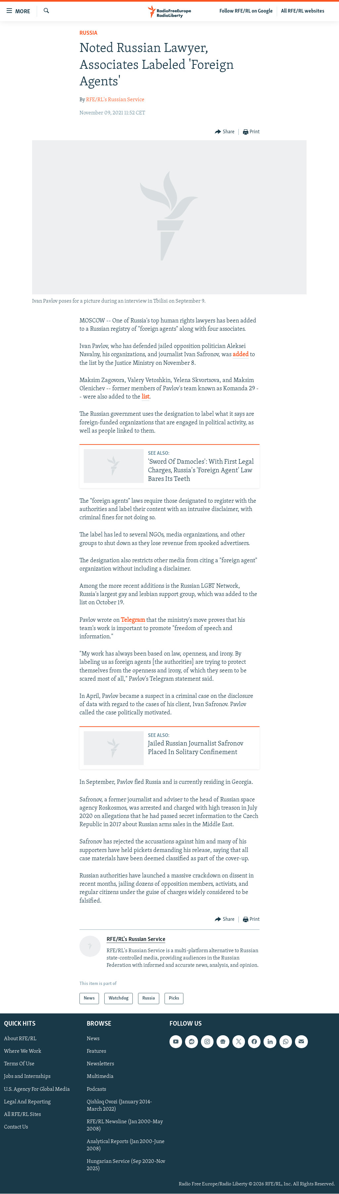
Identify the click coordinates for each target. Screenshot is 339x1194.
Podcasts (96, 1089)
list (145, 397)
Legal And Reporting (27, 1102)
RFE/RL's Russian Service (115, 100)
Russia (88, 33)
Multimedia (100, 1077)
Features (96, 1051)
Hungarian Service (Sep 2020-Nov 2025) (126, 1165)
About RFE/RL (20, 1039)
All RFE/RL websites (302, 11)
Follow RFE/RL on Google (246, 11)
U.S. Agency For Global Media (37, 1089)
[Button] (224, 132)
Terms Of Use (19, 1064)
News (93, 1039)
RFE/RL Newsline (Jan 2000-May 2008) (125, 1125)
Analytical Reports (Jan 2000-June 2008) (126, 1145)
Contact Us (16, 1127)
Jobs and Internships (27, 1077)
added (241, 355)
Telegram (133, 620)
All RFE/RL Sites (22, 1114)
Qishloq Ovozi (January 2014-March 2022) (119, 1105)
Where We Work (22, 1051)
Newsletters (100, 1064)
